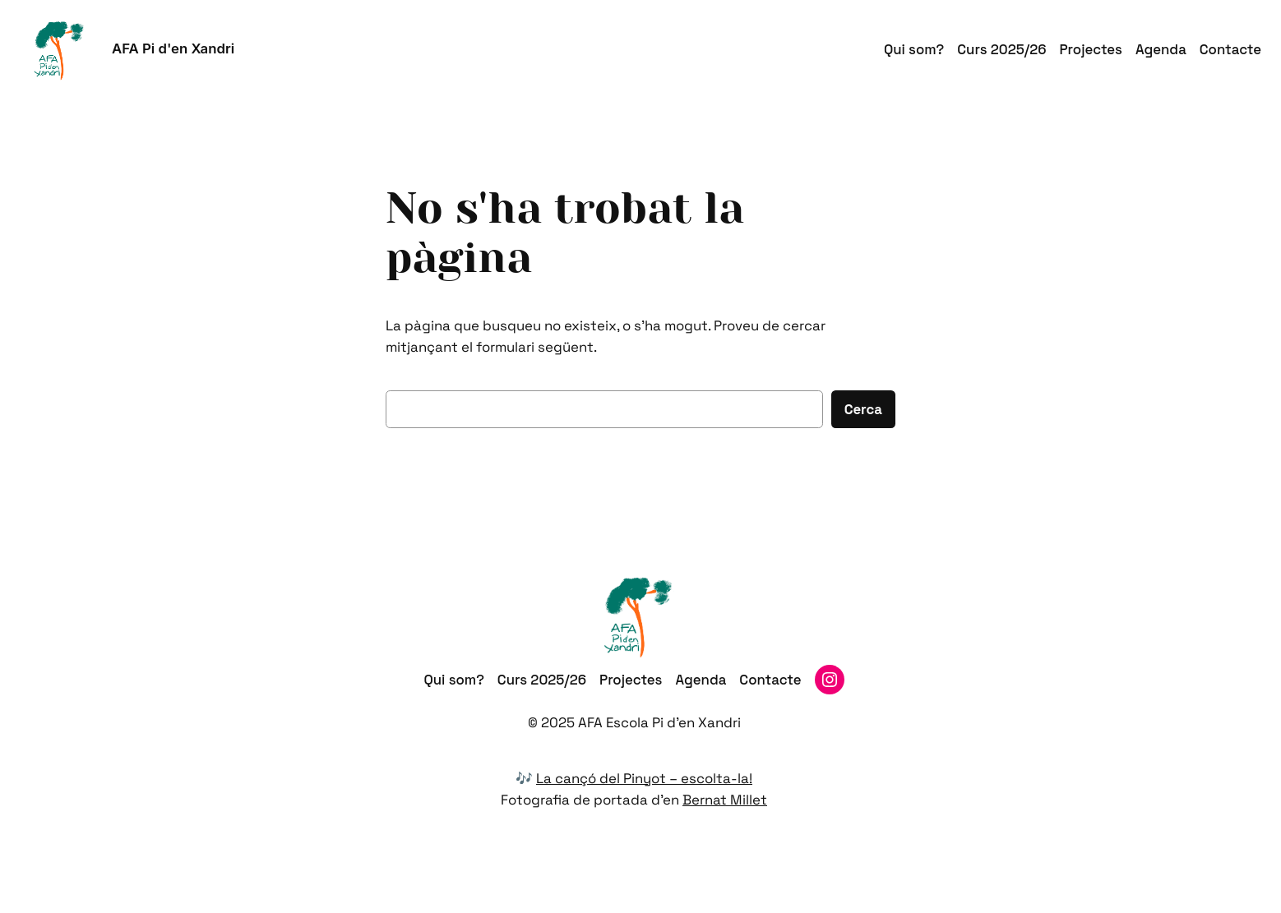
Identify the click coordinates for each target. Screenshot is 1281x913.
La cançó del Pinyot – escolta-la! (644, 778)
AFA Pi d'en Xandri (173, 48)
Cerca (863, 409)
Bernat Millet (724, 800)
